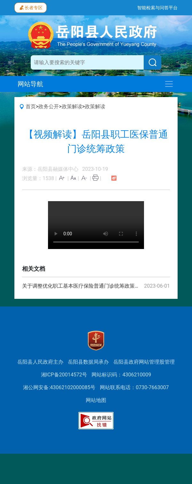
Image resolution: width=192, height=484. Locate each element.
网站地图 (96, 400)
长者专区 (31, 7)
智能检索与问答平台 (157, 7)
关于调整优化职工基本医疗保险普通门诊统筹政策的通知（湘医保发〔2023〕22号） (82, 286)
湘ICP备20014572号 (64, 375)
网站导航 (30, 84)
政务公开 (48, 106)
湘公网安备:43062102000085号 (59, 387)
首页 (31, 106)
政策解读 (72, 106)
